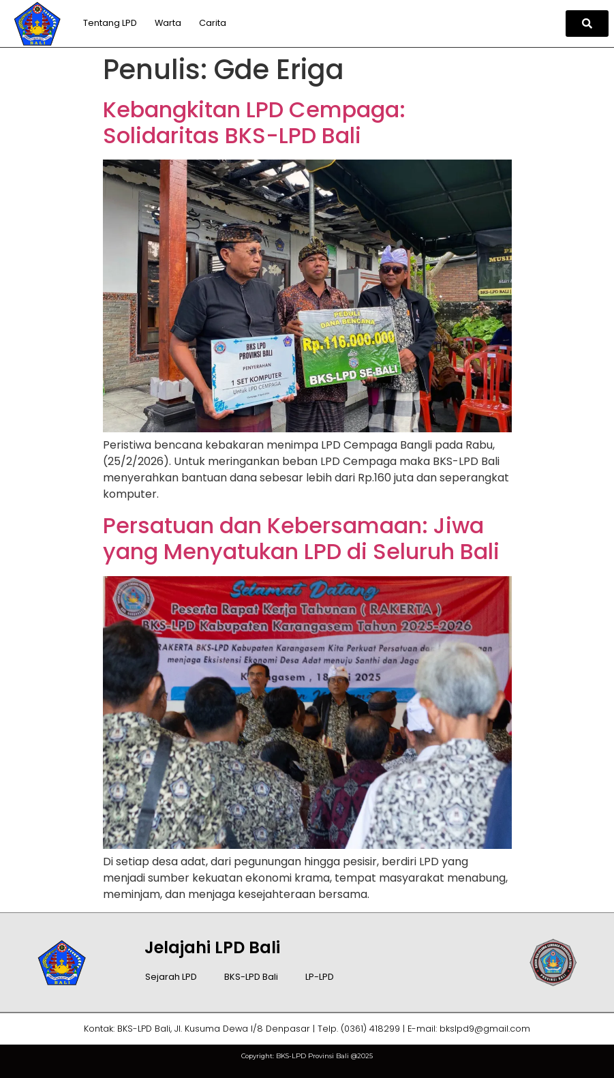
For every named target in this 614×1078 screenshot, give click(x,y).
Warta (168, 23)
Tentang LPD (110, 23)
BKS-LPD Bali (251, 977)
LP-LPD (319, 977)
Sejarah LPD (171, 977)
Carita (212, 23)
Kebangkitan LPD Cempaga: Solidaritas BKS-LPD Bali (254, 122)
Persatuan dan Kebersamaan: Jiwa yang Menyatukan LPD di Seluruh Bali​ (301, 538)
